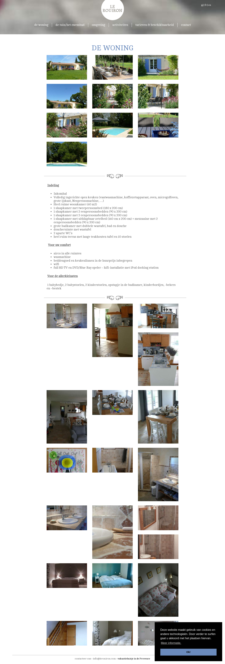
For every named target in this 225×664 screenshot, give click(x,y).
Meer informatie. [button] (171, 642)
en (209, 5)
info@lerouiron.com (104, 658)
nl (202, 5)
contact (186, 25)
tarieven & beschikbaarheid (154, 25)
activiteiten (120, 25)
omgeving (98, 25)
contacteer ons (83, 658)
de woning (41, 25)
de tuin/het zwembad (70, 25)
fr (206, 5)
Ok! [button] (188, 652)
